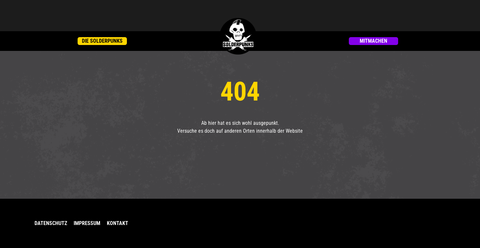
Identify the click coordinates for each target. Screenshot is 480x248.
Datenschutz (51, 223)
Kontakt (117, 223)
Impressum (87, 223)
